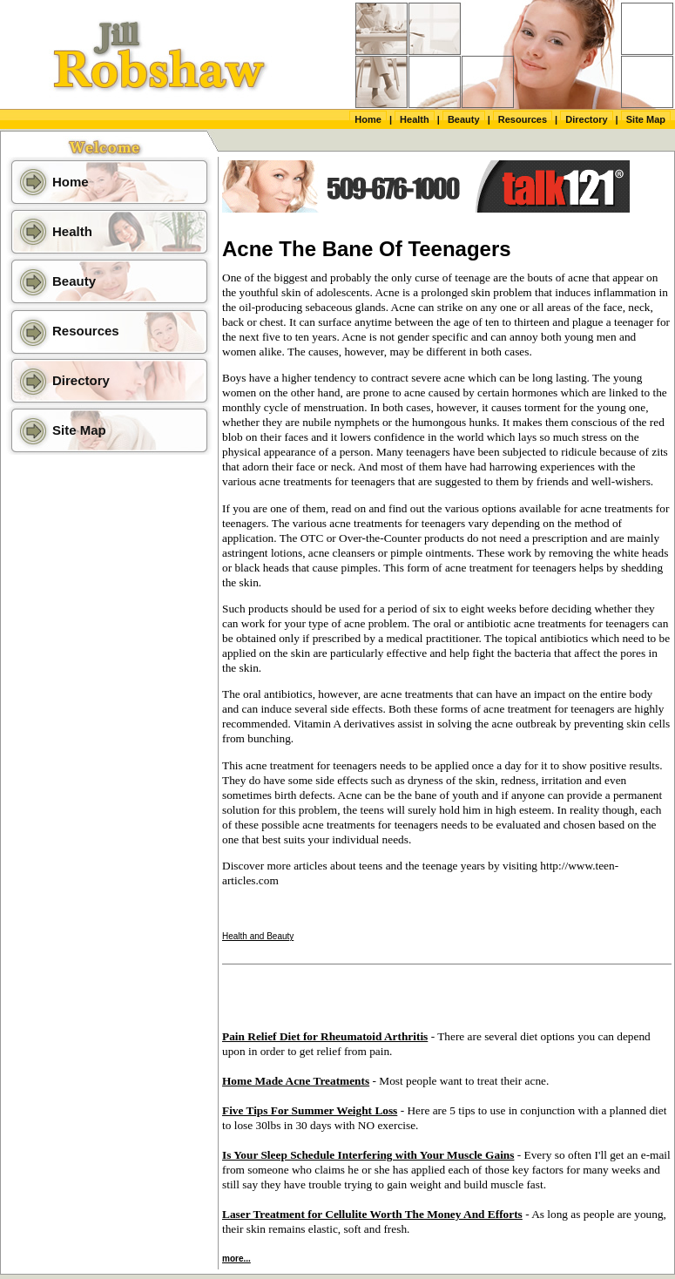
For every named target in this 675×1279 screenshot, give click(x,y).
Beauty (464, 119)
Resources (522, 119)
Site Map (645, 119)
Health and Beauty (258, 936)
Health (414, 119)
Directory (586, 119)
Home (367, 119)
